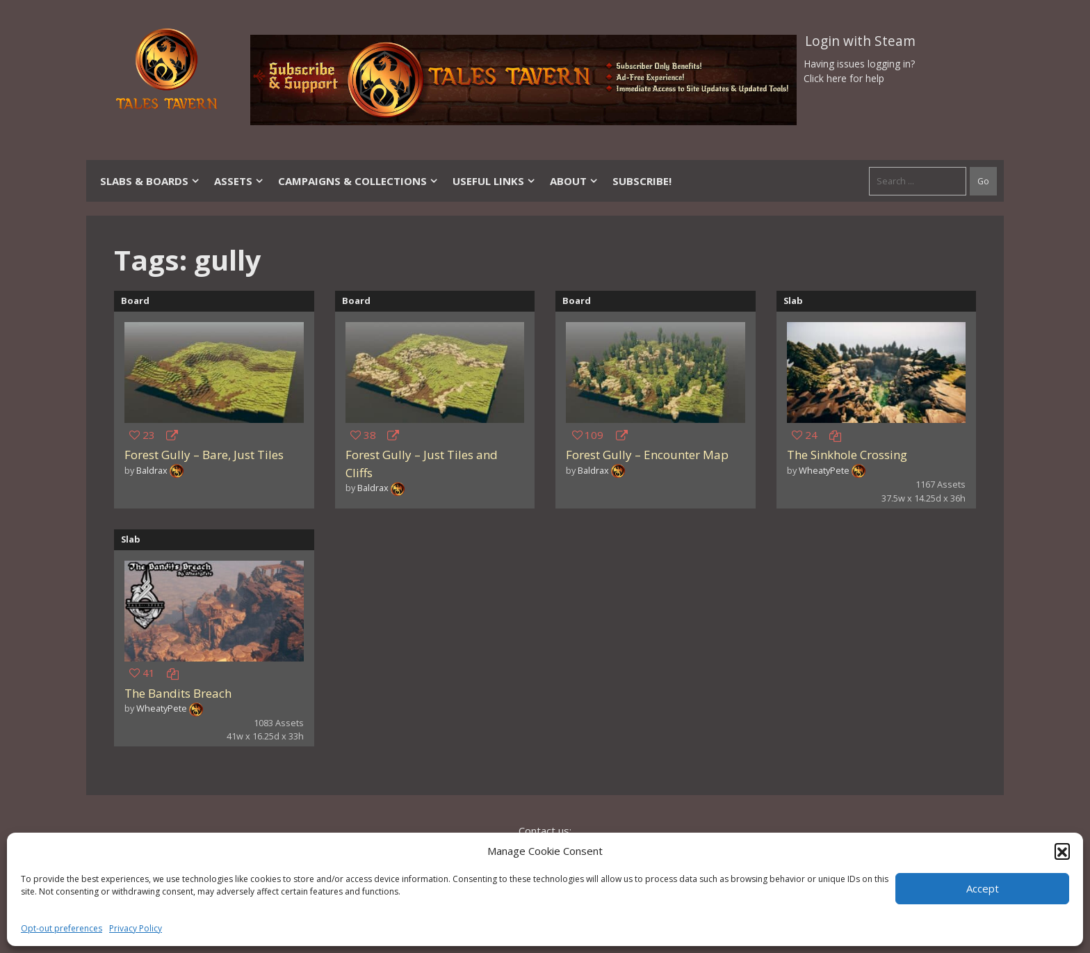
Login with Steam (860, 41)
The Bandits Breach (177, 693)
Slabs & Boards (150, 181)
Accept (982, 888)
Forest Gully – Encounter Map (647, 455)
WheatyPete (824, 470)
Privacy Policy (135, 928)
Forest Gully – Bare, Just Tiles (204, 455)
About (574, 181)
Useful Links (494, 181)
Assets (239, 181)
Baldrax (152, 470)
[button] (1062, 851)
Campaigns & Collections (358, 181)
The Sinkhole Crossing (847, 455)
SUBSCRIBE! (642, 181)
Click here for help (844, 78)
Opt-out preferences (61, 928)
